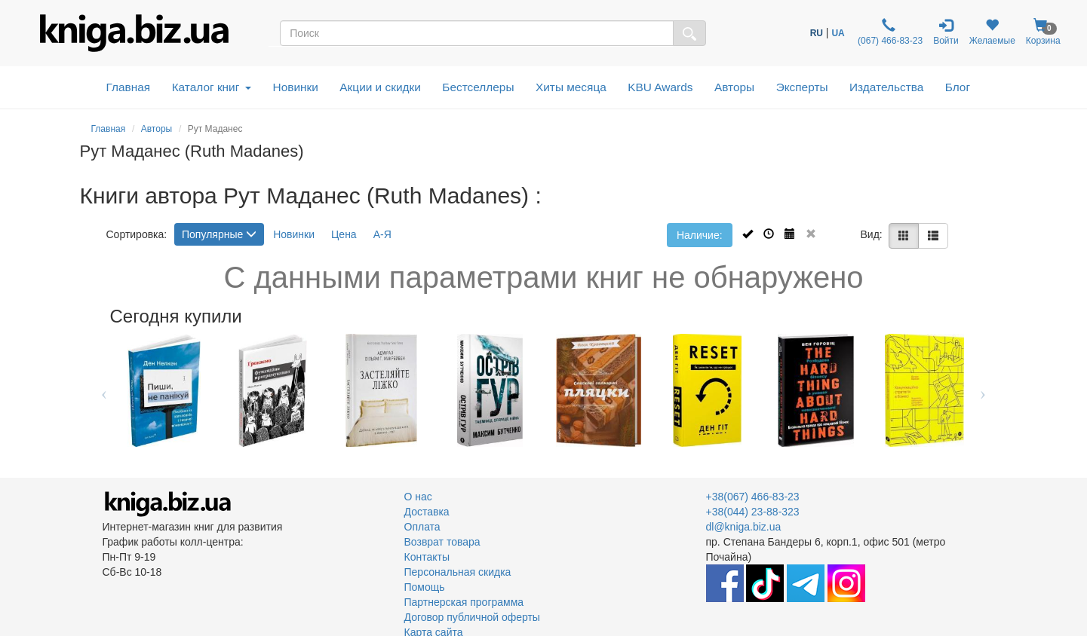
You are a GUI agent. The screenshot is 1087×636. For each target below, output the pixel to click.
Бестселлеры (478, 87)
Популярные (219, 234)
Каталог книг (211, 87)
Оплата (422, 527)
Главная (128, 87)
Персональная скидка (457, 572)
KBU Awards (660, 87)
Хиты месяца (571, 87)
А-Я (382, 234)
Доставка (427, 512)
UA (837, 33)
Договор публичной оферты (472, 617)
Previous (104, 390)
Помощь (424, 587)
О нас (418, 497)
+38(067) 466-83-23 (753, 497)
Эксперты (802, 87)
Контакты (427, 557)
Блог (957, 87)
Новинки (295, 87)
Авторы (734, 87)
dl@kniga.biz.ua (743, 527)
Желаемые (992, 32)
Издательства (886, 87)
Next (983, 390)
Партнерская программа (464, 602)
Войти (946, 32)
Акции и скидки (380, 87)
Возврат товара (442, 542)
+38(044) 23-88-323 (753, 512)
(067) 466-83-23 (889, 32)
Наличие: (700, 235)
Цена (344, 234)
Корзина (1043, 32)
